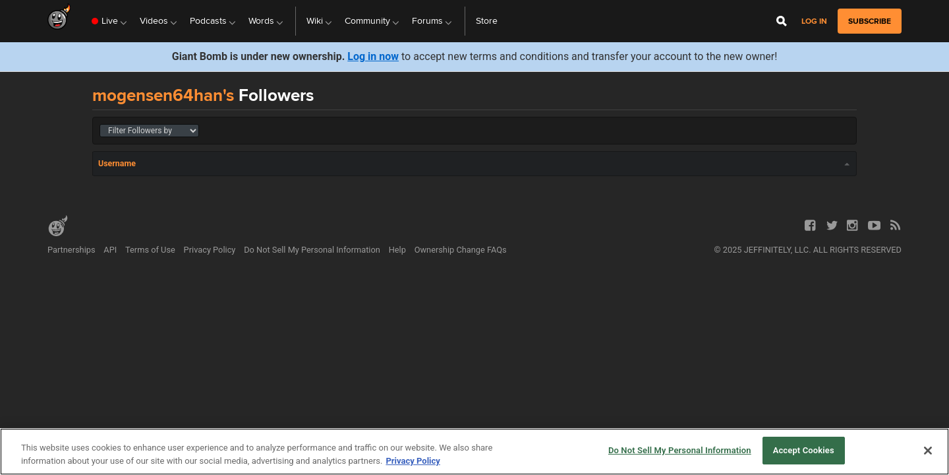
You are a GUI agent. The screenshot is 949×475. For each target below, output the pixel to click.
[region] (474, 451)
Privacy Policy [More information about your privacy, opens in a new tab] (413, 461)
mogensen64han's (163, 95)
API (110, 250)
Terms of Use (150, 250)
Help (397, 250)
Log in (814, 21)
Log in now (373, 56)
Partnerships (71, 250)
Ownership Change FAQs (461, 250)
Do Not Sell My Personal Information (312, 250)
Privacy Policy (210, 250)
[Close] (927, 450)
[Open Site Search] (781, 21)
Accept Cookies (803, 450)
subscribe (869, 21)
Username (117, 163)
